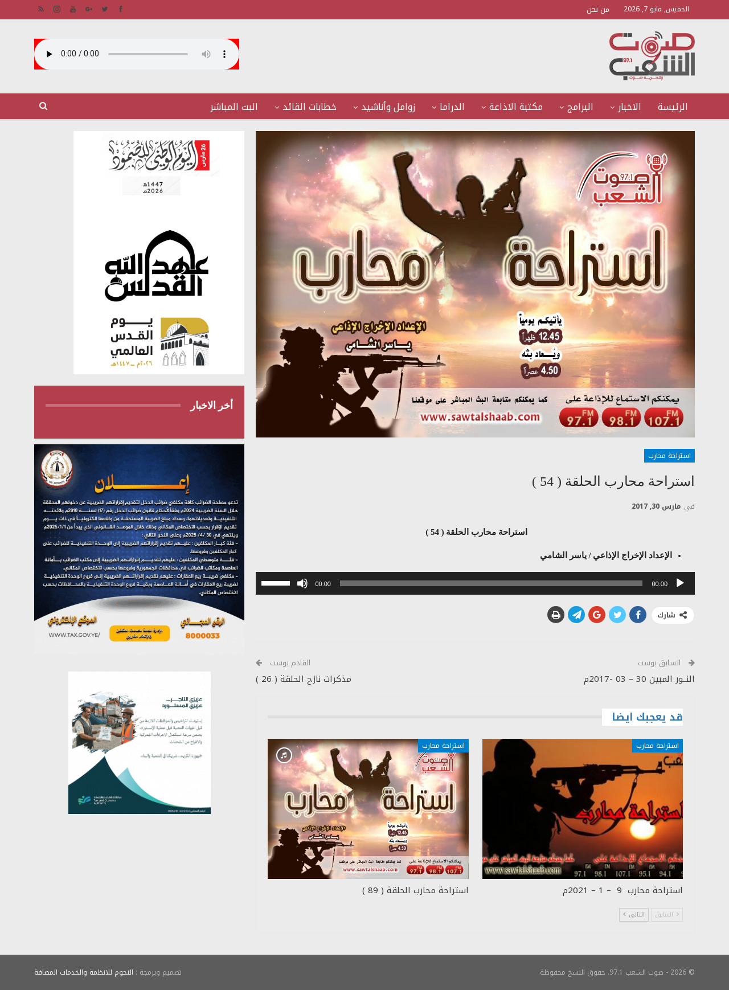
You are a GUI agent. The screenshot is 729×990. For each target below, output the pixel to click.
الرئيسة (673, 107)
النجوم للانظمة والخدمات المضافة (83, 972)
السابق (667, 915)
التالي (634, 915)
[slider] (491, 583)
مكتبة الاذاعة (516, 107)
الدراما (452, 107)
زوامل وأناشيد (388, 107)
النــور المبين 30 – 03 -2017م (639, 679)
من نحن (598, 9)
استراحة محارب (669, 455)
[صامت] (302, 583)
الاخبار (629, 107)
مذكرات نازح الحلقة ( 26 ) (303, 679)
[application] (475, 583)
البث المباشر (234, 107)
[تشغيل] (680, 583)
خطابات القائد (309, 107)
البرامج (580, 107)
